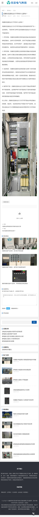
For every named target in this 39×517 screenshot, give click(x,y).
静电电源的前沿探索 (8, 343)
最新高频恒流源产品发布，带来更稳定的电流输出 (15, 283)
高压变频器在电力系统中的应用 (22, 426)
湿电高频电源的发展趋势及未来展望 (24, 456)
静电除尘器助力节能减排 (20, 382)
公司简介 (9, 494)
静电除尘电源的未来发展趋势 (22, 372)
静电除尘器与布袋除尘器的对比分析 (13, 338)
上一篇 (3, 224)
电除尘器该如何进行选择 (20, 416)
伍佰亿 (26, 505)
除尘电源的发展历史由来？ (9, 231)
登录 (8, 310)
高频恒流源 (5, 22)
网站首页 (3, 494)
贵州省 (9, 10)
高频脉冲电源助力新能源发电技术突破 (24, 362)
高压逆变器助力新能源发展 (21, 436)
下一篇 (3, 228)
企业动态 (20, 494)
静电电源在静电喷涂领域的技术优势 (24, 446)
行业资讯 (14, 494)
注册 (36, 3)
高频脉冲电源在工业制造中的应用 (23, 402)
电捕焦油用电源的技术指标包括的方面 (11, 226)
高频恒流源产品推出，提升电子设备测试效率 (14, 267)
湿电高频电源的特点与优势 (21, 392)
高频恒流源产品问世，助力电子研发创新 (12, 251)
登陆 (32, 3)
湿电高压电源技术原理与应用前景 (12, 333)
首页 (3, 10)
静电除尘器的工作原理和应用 (11, 341)
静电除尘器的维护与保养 (9, 336)
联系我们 (25, 494)
